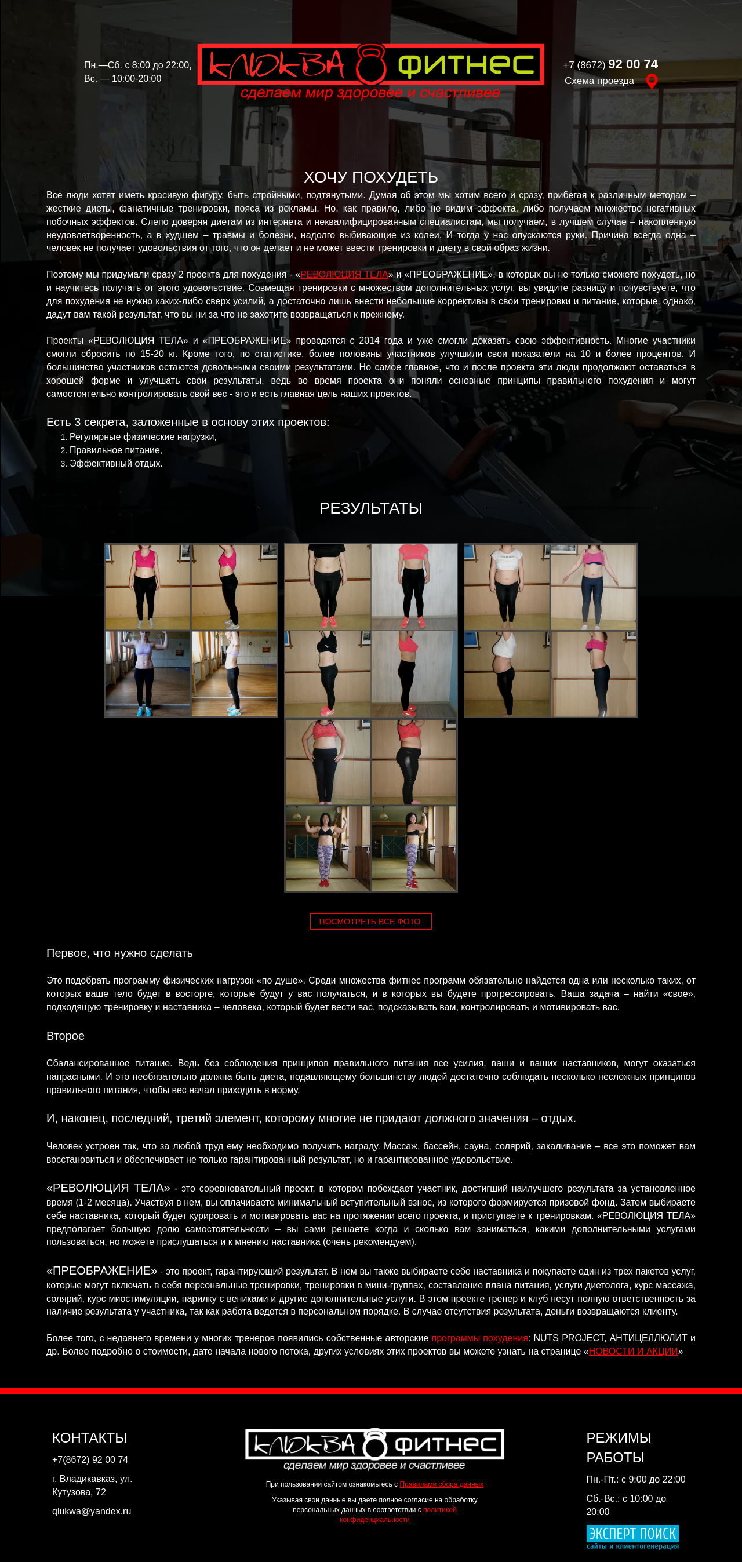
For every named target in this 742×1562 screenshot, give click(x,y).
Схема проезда (611, 80)
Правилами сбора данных (441, 1484)
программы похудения (480, 1338)
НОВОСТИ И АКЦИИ (633, 1351)
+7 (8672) (610, 65)
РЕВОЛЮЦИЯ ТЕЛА (344, 274)
